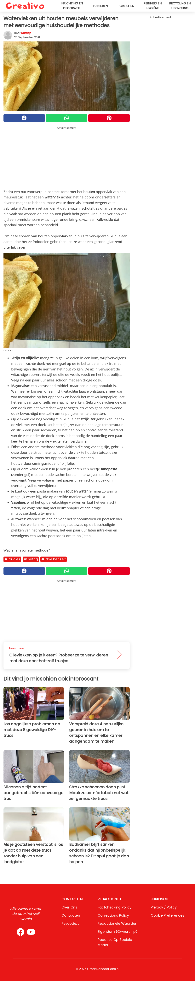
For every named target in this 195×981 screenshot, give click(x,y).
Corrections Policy (113, 915)
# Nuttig (31, 559)
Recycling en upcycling (180, 5)
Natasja (26, 33)
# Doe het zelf (53, 559)
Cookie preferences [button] (167, 915)
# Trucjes (12, 559)
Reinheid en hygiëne (152, 5)
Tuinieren (100, 6)
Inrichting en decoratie (72, 5)
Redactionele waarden (117, 923)
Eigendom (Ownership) (117, 931)
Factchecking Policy (114, 907)
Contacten (70, 915)
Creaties (126, 6)
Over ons (69, 907)
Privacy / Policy (164, 907)
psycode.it (70, 923)
